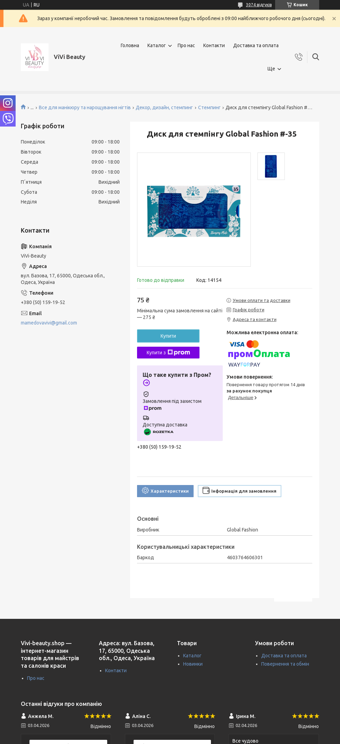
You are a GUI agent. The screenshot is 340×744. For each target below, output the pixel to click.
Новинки (193, 664)
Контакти (214, 45)
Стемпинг (209, 107)
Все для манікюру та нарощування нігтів (85, 107)
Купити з (168, 352)
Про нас (186, 45)
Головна (130, 45)
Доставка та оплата (256, 45)
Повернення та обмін (285, 664)
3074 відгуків (259, 4)
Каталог (156, 45)
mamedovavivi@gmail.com (49, 323)
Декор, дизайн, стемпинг (164, 107)
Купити (168, 336)
